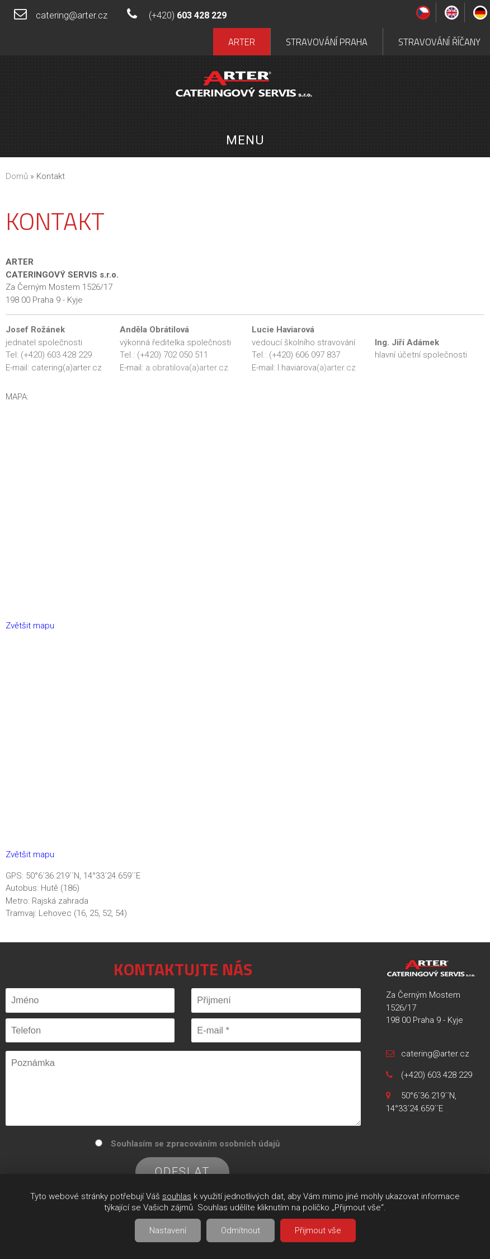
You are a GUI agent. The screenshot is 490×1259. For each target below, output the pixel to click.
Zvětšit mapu (30, 626)
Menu (245, 140)
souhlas (176, 1196)
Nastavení (167, 1230)
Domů (17, 176)
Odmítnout (240, 1230)
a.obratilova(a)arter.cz (186, 368)
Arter (241, 42)
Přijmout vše (318, 1230)
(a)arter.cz (336, 368)
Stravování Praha (327, 42)
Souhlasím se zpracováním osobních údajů (195, 1144)
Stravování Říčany (439, 42)
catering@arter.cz (71, 15)
